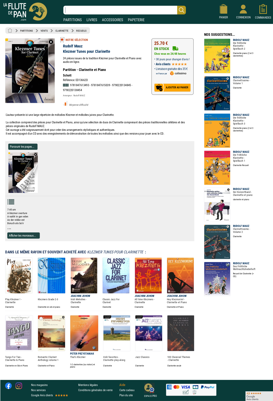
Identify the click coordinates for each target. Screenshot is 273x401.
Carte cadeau (126, 390)
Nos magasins (39, 385)
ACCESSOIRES (112, 20)
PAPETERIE (136, 20)
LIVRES (92, 20)
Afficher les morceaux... (22, 235)
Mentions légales (88, 385)
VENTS (44, 30)
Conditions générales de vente (98, 390)
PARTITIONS (72, 20)
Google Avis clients (49, 395)
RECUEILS (81, 30)
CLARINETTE (61, 30)
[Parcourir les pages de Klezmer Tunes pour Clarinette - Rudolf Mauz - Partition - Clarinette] (39, 192)
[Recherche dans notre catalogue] (124, 10)
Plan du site (126, 395)
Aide (122, 385)
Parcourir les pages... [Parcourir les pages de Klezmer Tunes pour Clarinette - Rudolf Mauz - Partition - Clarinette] (22, 146)
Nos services (38, 390)
